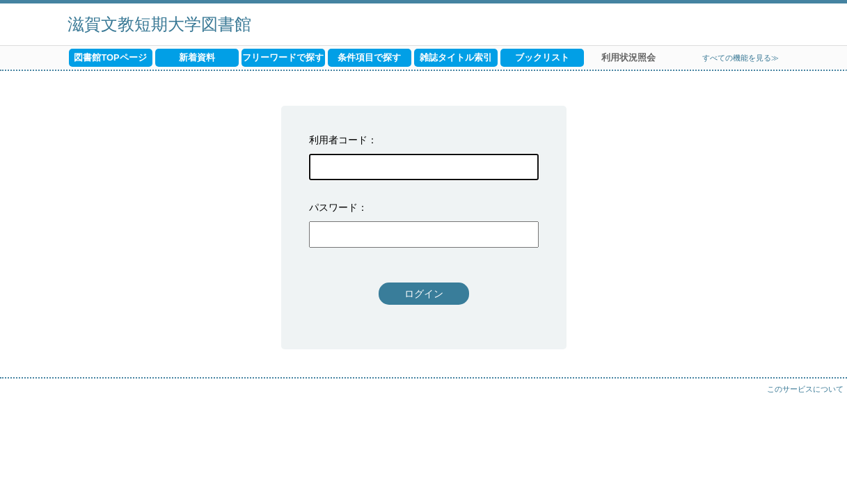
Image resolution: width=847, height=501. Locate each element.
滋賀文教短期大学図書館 (159, 24)
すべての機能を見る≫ (740, 58)
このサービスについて (805, 389)
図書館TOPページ (110, 57)
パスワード (333, 207)
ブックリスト (542, 57)
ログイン (423, 293)
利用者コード (338, 139)
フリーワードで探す (283, 57)
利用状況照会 (628, 57)
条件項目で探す (369, 57)
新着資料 (197, 57)
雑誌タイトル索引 (456, 57)
